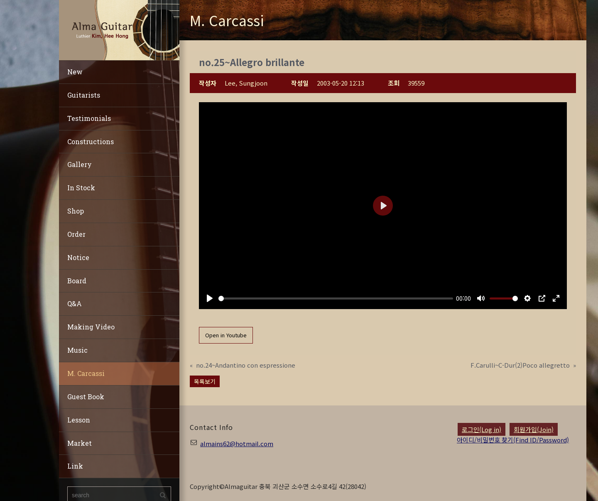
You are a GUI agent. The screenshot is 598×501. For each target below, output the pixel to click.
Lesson (78, 419)
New (75, 71)
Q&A (74, 303)
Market (79, 443)
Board (76, 280)
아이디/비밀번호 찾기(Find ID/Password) (513, 439)
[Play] (209, 298)
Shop (75, 210)
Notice (78, 257)
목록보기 (205, 381)
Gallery (79, 164)
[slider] (335, 298)
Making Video (91, 326)
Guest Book (85, 396)
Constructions (90, 141)
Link (75, 466)
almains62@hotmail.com (236, 443)
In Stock (81, 187)
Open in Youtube (226, 335)
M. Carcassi (86, 373)
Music (77, 350)
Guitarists (83, 95)
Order (76, 234)
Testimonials (89, 118)
